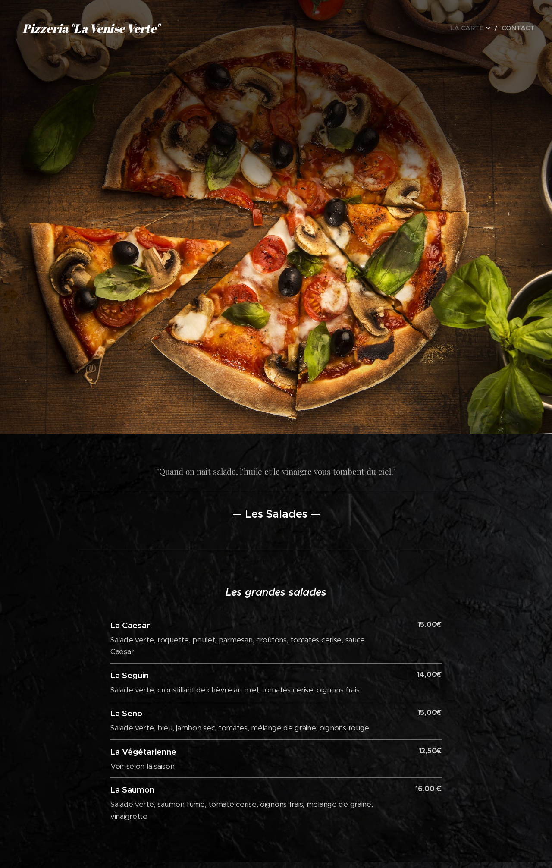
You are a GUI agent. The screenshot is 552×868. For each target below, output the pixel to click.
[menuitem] (480, 28)
